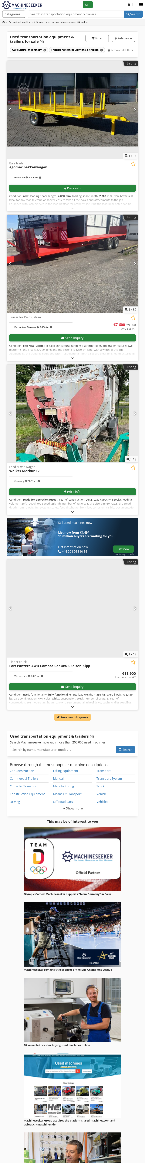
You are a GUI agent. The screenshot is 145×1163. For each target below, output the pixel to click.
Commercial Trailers (24, 778)
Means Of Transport (67, 794)
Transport (103, 771)
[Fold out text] (72, 208)
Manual (58, 778)
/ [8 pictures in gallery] (131, 459)
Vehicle (101, 794)
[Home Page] (3, 22)
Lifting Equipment (65, 771)
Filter (97, 38)
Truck (100, 786)
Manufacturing (63, 786)
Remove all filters (120, 50)
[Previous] (10, 109)
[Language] (135, 4)
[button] (141, 4)
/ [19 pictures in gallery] (130, 654)
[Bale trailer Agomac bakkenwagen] (72, 110)
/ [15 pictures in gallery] (130, 156)
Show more (72, 808)
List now (123, 549)
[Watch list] (129, 4)
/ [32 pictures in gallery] (130, 310)
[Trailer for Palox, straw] (72, 264)
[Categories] (13, 14)
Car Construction (22, 771)
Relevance (123, 38)
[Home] (21, 22)
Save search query (72, 717)
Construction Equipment (27, 794)
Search (133, 14)
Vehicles (102, 802)
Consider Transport (24, 786)
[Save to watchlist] (133, 163)
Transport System (109, 778)
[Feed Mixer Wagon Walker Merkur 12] (72, 413)
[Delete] (44, 50)
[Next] (134, 109)
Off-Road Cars (63, 802)
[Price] (124, 326)
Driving (15, 802)
